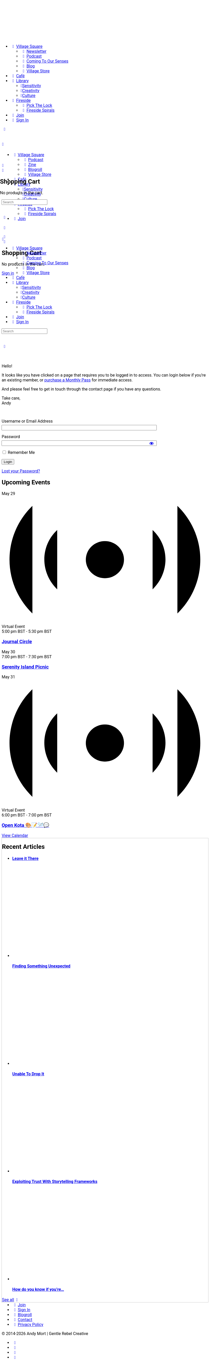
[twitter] (15, 1352)
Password (11, 436)
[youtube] (15, 1357)
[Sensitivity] (31, 85)
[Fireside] (20, 100)
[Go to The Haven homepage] (38, 145)
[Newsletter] (33, 51)
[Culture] (28, 95)
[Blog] (28, 66)
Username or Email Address (27, 421)
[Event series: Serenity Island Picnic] (54, 656)
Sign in (8, 273)
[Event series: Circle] (54, 631)
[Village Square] (26, 46)
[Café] (17, 75)
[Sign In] (19, 120)
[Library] (19, 80)
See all (11, 1299)
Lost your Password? (21, 471)
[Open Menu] (3, 144)
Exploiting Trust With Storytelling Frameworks (54, 1181)
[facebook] (15, 1342)
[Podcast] (31, 56)
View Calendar (15, 835)
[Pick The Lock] (36, 105)
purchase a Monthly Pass (67, 380)
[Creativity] (30, 90)
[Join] (17, 115)
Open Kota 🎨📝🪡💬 (25, 825)
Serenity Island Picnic (25, 667)
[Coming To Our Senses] (44, 61)
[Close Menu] (3, 239)
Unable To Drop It (28, 1073)
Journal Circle (17, 641)
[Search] (3, 165)
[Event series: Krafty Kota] (54, 815)
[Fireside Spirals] (38, 110)
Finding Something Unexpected (41, 966)
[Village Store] (35, 71)
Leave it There (25, 858)
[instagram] (15, 1347)
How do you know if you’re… (38, 1289)
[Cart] (4, 241)
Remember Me (19, 452)
